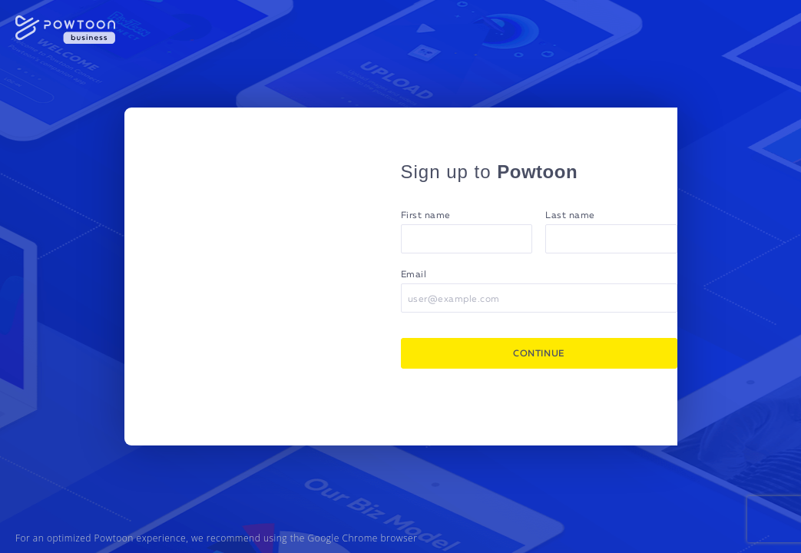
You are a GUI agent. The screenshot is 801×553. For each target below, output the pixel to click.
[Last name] (611, 238)
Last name (570, 215)
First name (426, 215)
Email (414, 275)
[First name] (467, 238)
